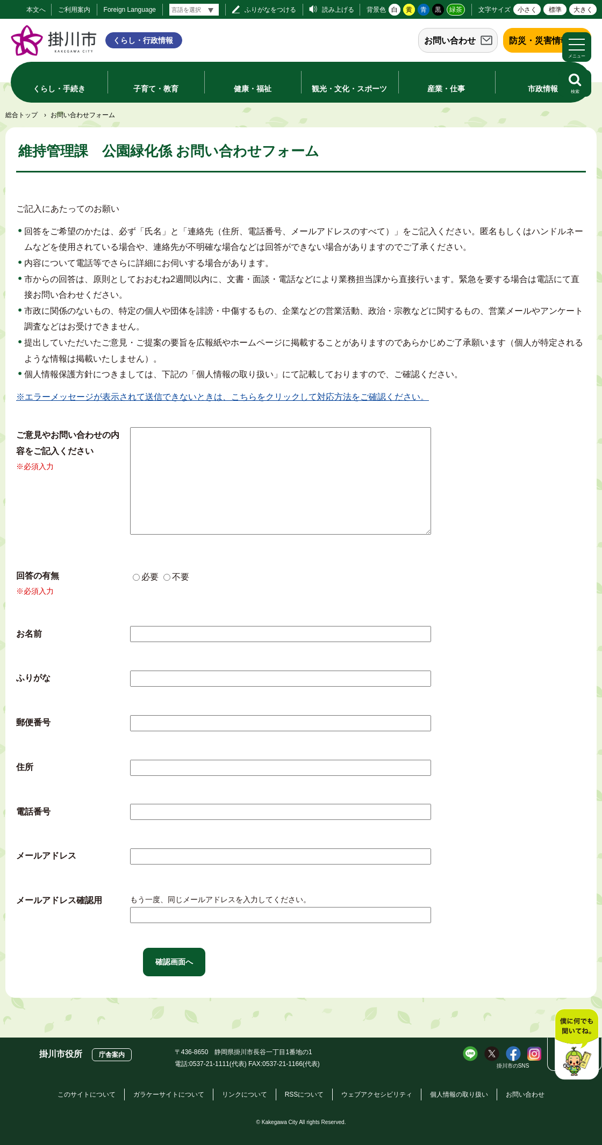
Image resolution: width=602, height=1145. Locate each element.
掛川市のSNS (513, 1066)
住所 (24, 767)
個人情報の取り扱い (459, 1094)
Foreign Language (130, 9)
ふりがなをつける (270, 9)
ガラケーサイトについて (168, 1094)
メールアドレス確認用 (59, 900)
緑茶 (455, 9)
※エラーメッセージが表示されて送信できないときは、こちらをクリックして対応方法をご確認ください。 (222, 396)
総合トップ (21, 115)
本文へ (36, 9)
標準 (555, 9)
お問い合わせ (450, 40)
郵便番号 (33, 722)
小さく (527, 9)
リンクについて (244, 1094)
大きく (583, 9)
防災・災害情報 (539, 40)
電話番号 (33, 811)
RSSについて (304, 1094)
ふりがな (33, 677)
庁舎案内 (112, 1054)
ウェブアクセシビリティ (376, 1094)
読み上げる (338, 9)
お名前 (29, 633)
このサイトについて (87, 1094)
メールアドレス (46, 855)
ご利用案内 (74, 9)
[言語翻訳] (194, 9)
